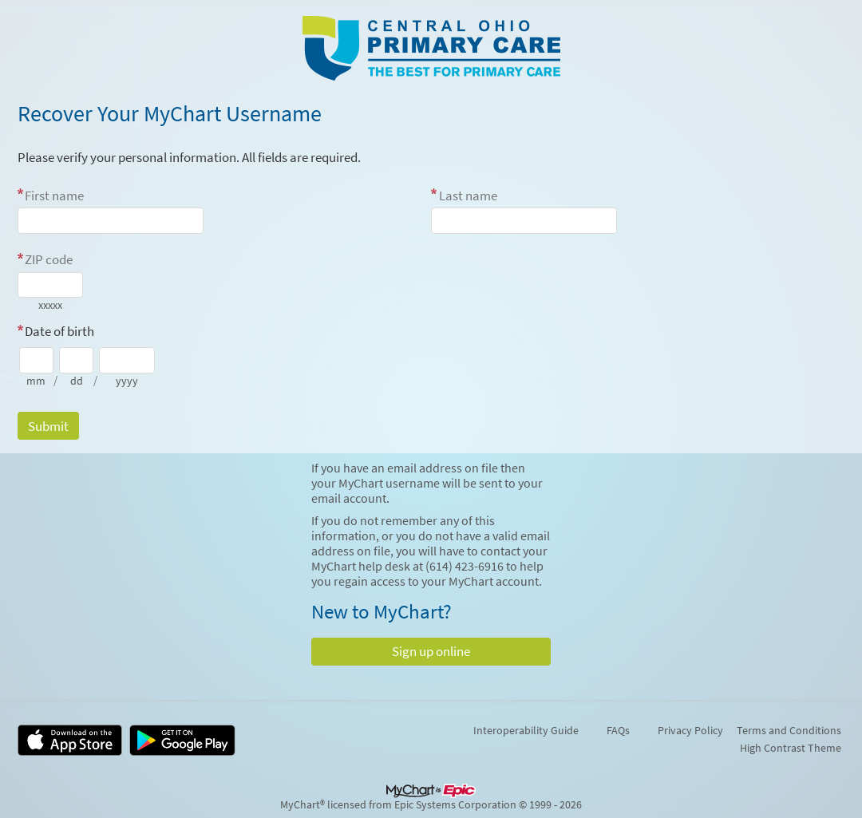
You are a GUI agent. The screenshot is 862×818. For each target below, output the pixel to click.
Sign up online (431, 651)
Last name (468, 195)
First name (54, 195)
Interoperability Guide (526, 730)
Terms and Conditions (789, 730)
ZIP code (49, 259)
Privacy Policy (690, 730)
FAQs (618, 730)
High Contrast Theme (790, 748)
